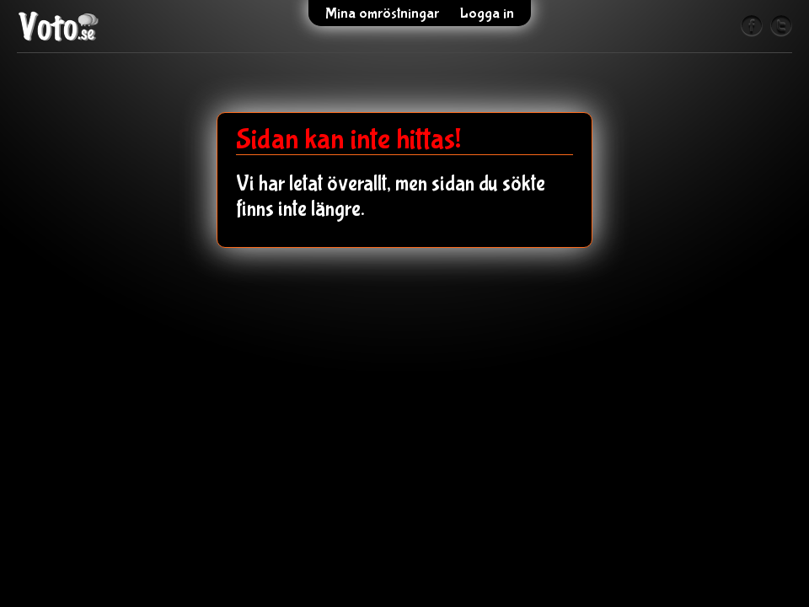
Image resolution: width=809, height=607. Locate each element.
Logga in (487, 14)
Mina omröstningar (382, 14)
